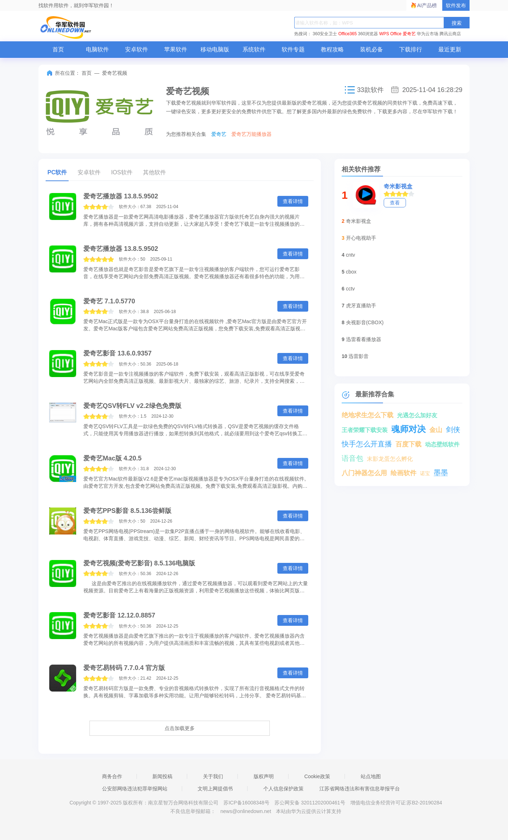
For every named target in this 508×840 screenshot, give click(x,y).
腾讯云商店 (450, 33)
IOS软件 (122, 172)
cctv (350, 289)
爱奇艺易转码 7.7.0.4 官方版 (124, 668)
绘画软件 (403, 473)
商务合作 (112, 776)
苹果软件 (175, 49)
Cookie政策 (317, 776)
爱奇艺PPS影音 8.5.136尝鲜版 (127, 511)
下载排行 (410, 49)
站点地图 (371, 776)
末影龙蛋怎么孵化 (390, 459)
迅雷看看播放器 (363, 339)
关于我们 (213, 776)
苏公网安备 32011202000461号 (310, 802)
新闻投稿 (162, 776)
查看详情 (293, 201)
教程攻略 (332, 49)
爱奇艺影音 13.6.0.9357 (117, 353)
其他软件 (154, 172)
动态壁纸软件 (442, 444)
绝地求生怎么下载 (367, 415)
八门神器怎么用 (364, 473)
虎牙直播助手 (361, 305)
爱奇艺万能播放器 (251, 134)
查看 (395, 203)
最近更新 (449, 49)
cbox (351, 272)
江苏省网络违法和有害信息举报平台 (359, 788)
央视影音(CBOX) (365, 322)
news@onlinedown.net (245, 811)
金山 (435, 429)
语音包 (352, 458)
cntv (350, 255)
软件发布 (456, 5)
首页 (58, 49)
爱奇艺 (409, 33)
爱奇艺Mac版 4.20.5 (112, 458)
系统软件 (254, 49)
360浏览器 (368, 33)
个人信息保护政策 (283, 788)
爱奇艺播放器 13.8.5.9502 (120, 196)
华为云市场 (427, 33)
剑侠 (453, 429)
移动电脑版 (214, 49)
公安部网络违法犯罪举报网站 (134, 788)
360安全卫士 (325, 33)
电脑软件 (97, 49)
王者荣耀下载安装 (365, 430)
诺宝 (425, 473)
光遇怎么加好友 (417, 415)
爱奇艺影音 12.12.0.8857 (119, 615)
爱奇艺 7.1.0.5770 (109, 301)
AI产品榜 (427, 5)
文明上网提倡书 (215, 788)
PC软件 (57, 172)
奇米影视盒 (398, 186)
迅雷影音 (358, 356)
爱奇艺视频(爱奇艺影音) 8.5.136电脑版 (139, 563)
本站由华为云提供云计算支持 (308, 811)
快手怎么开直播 (367, 444)
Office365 (347, 33)
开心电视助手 (361, 238)
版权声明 (264, 776)
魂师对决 (408, 429)
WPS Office (390, 33)
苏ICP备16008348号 (246, 802)
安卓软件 (136, 49)
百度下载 (408, 444)
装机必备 (371, 49)
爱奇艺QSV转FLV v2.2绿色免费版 (132, 406)
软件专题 (293, 49)
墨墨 (441, 473)
